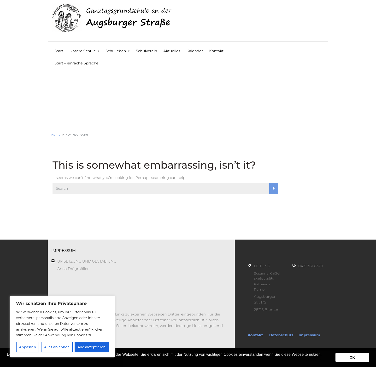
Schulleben (116, 51)
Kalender (195, 51)
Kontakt (216, 51)
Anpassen (27, 347)
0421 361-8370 (310, 266)
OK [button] (352, 357)
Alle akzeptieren (92, 347)
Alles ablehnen (57, 347)
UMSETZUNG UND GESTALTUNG (87, 261)
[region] (62, 326)
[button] (7, 360)
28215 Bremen (266, 309)
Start (58, 51)
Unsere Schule (83, 51)
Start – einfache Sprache (76, 63)
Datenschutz (281, 335)
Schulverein (146, 51)
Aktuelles (171, 51)
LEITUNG (262, 266)
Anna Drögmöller (72, 268)
